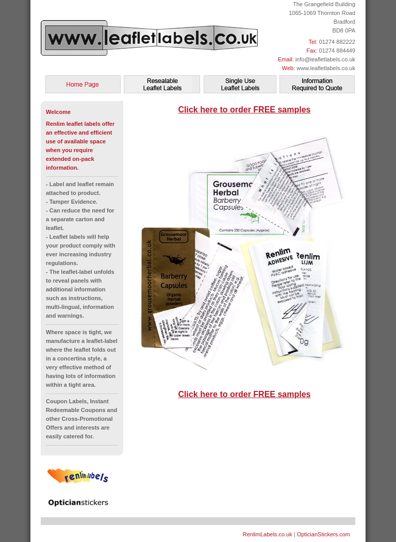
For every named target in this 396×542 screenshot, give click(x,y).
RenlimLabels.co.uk (267, 534)
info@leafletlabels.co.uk (325, 59)
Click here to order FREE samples (244, 109)
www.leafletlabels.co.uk (325, 68)
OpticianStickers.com (323, 534)
